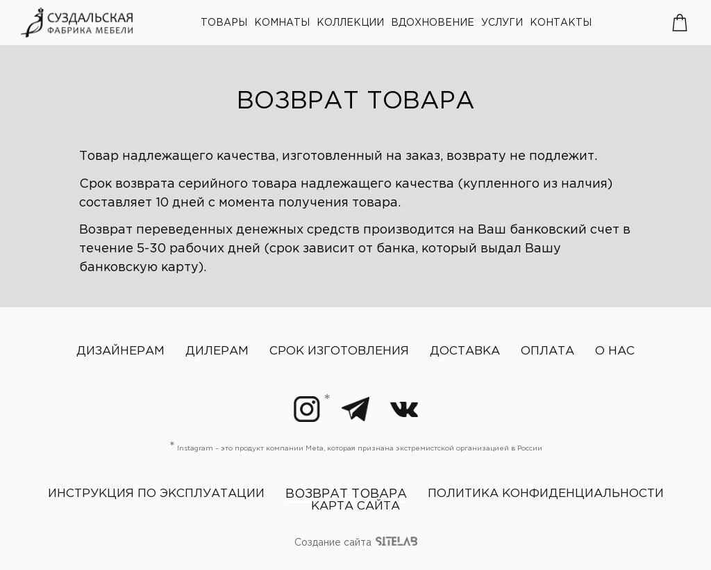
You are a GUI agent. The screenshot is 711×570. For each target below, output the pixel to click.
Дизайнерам (120, 351)
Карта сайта (355, 506)
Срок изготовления (339, 351)
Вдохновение (432, 23)
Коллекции (350, 23)
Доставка (465, 351)
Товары (224, 23)
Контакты (561, 23)
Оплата (547, 351)
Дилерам (217, 351)
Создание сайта (355, 543)
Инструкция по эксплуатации (156, 494)
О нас (615, 351)
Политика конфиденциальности (546, 494)
